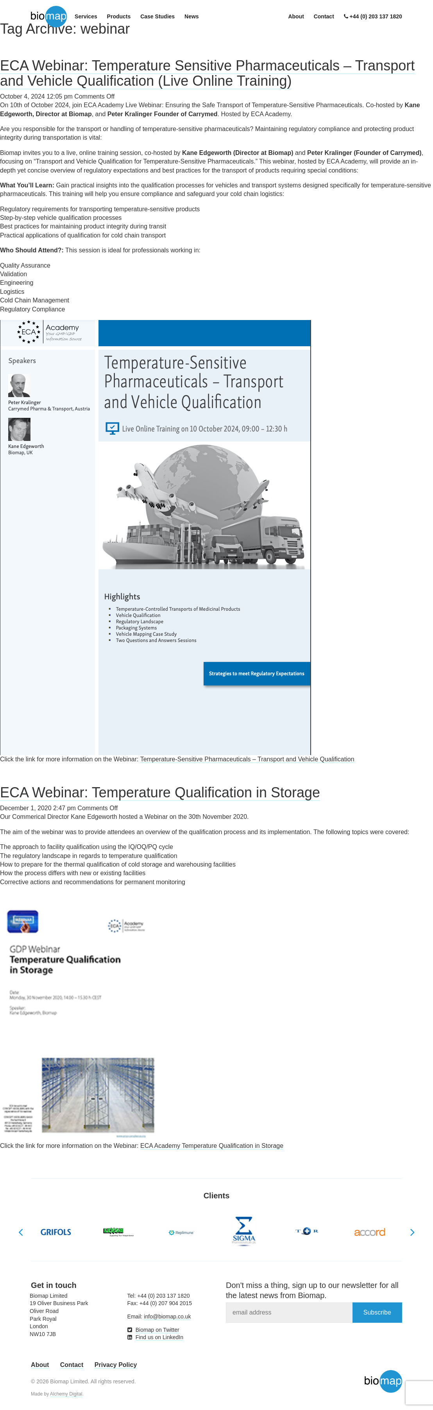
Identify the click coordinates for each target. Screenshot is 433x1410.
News (191, 16)
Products (119, 16)
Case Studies (157, 16)
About (296, 16)
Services (86, 16)
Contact (324, 16)
